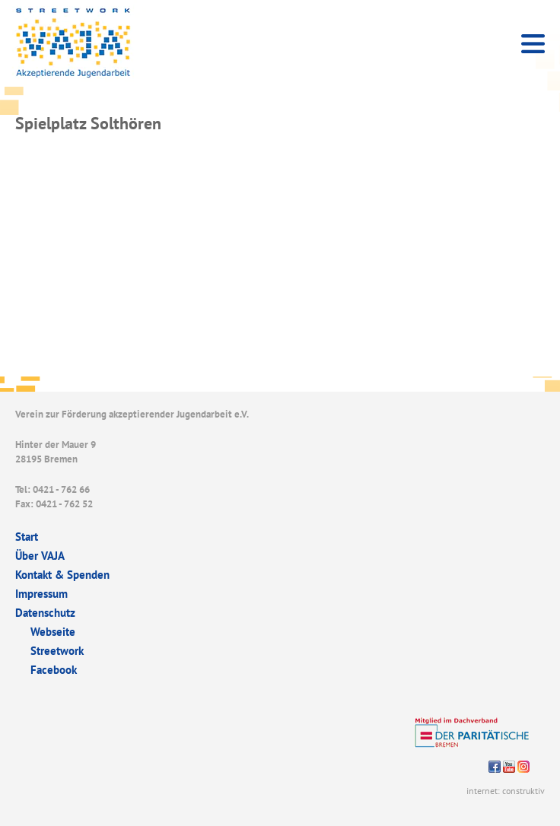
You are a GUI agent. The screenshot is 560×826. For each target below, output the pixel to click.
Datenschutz (45, 612)
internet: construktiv (505, 790)
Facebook (53, 669)
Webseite (52, 631)
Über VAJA (40, 555)
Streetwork (57, 650)
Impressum (41, 593)
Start (26, 536)
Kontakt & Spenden (62, 574)
